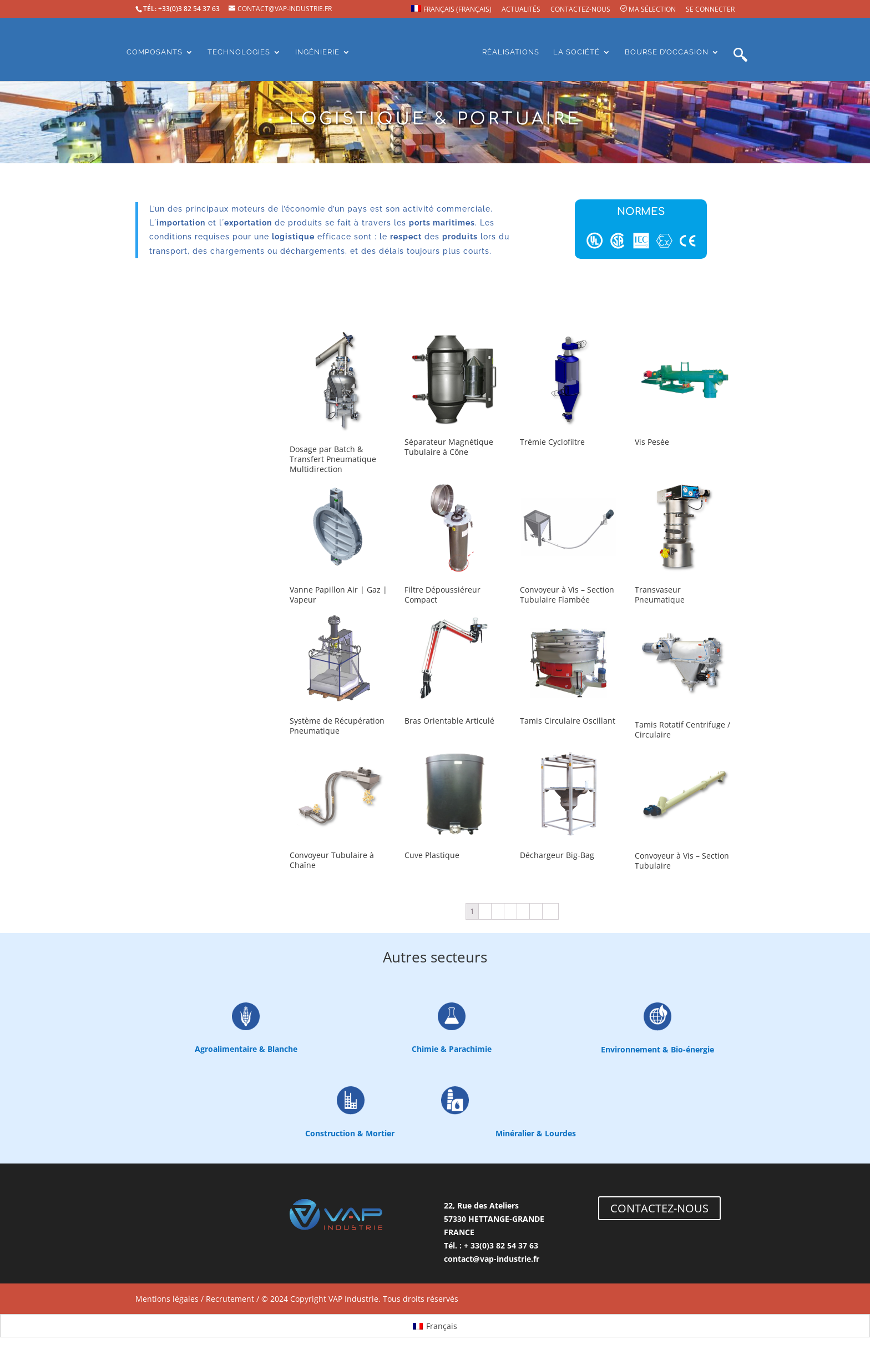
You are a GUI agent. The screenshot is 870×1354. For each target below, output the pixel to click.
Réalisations (510, 52)
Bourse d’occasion (667, 52)
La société (576, 52)
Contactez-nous (580, 10)
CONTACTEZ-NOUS (659, 1208)
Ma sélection (648, 9)
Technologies (239, 52)
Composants (155, 52)
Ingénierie (317, 52)
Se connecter (710, 10)
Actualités (521, 10)
